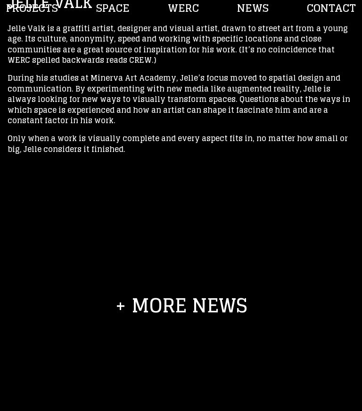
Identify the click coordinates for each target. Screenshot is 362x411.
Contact (331, 8)
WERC (183, 8)
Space (113, 8)
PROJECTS (32, 8)
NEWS (253, 8)
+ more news (181, 305)
